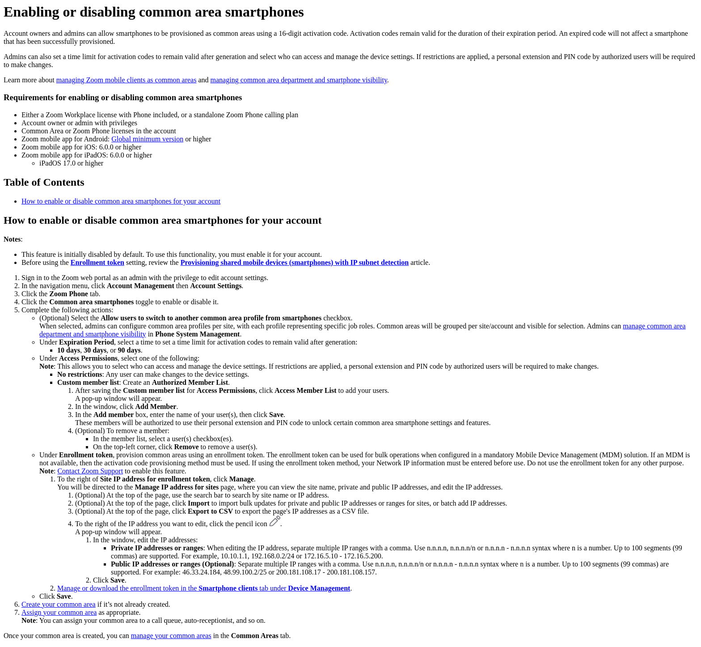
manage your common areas (171, 635)
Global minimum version (147, 139)
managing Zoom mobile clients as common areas (126, 80)
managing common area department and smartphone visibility (299, 80)
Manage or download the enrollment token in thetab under (203, 588)
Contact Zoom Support (90, 471)
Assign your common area (59, 612)
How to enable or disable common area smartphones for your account (120, 201)
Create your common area (58, 604)
